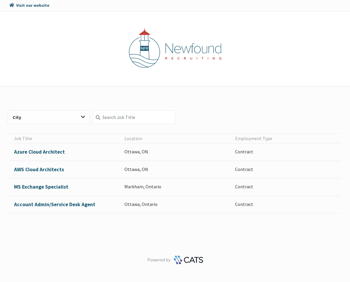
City (49, 117)
